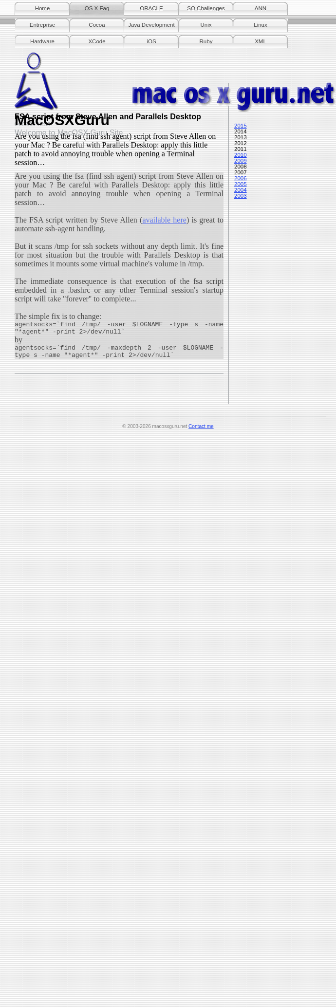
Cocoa (97, 25)
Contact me (201, 426)
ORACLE (151, 8)
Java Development (151, 25)
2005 (240, 184)
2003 (240, 196)
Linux (260, 25)
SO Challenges (205, 8)
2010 (240, 155)
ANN (260, 8)
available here (164, 220)
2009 (240, 161)
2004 (240, 190)
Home (42, 8)
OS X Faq (97, 8)
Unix (205, 25)
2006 (240, 178)
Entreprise (42, 25)
